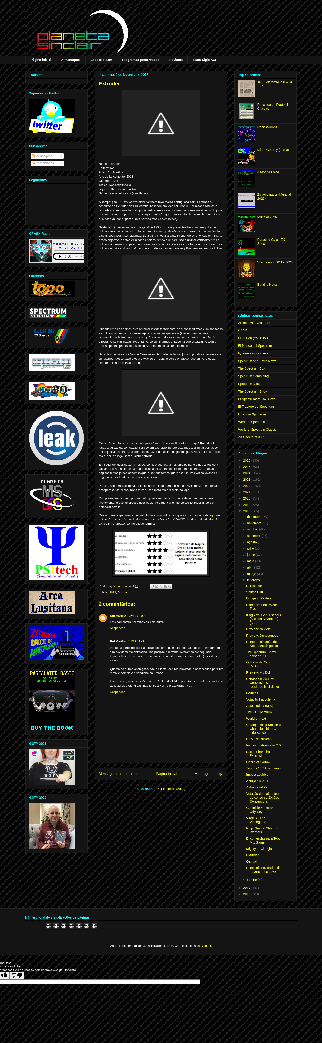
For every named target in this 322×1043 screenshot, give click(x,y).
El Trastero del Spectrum (256, 406)
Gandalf (252, 861)
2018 (112, 592)
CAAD (242, 330)
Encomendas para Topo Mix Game (263, 840)
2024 (247, 473)
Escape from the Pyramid (258, 754)
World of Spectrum (251, 422)
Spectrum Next (249, 384)
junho (251, 555)
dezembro (254, 517)
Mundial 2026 (267, 217)
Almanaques (70, 60)
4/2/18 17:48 (136, 641)
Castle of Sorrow (258, 762)
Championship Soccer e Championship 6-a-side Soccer (263, 729)
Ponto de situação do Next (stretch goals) (262, 644)
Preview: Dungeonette (262, 635)
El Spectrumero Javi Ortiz (256, 399)
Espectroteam (101, 60)
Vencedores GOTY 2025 (275, 262)
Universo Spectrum (252, 414)
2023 (247, 479)
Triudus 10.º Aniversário (263, 768)
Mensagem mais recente (118, 774)
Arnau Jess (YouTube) (254, 323)
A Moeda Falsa (268, 172)
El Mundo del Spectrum (255, 346)
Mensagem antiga (208, 774)
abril (250, 567)
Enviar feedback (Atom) (169, 789)
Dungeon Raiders (259, 598)
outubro (253, 529)
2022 (247, 486)
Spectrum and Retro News (257, 361)
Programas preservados (140, 60)
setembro (254, 536)
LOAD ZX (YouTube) (253, 338)
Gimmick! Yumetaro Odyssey (260, 810)
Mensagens (42, 156)
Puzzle (122, 592)
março (252, 574)
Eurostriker (254, 586)
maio (251, 561)
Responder (117, 628)
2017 (247, 888)
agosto (252, 542)
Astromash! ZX (257, 787)
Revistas (176, 60)
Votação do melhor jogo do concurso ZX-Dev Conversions (263, 797)
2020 (247, 498)
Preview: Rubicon (259, 739)
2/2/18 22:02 (136, 616)
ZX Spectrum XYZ (251, 437)
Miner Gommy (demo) (273, 150)
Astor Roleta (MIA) (259, 706)
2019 (247, 505)
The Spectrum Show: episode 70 (261, 654)
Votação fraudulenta (260, 699)
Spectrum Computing (253, 376)
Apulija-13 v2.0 (257, 781)
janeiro (252, 879)
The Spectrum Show (253, 391)
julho (251, 548)
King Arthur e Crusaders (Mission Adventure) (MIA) (263, 619)
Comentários (43, 163)
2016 (247, 894)
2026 (247, 460)
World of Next (256, 718)
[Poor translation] (17, 975)
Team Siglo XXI (204, 60)
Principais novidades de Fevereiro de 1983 (263, 870)
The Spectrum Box (251, 368)
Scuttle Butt (254, 592)
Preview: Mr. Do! (258, 672)
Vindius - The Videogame (256, 820)
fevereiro (253, 580)
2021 (247, 492)
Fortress (252, 693)
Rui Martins (118, 616)
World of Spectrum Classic (257, 429)
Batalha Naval (267, 284)
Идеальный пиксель (253, 353)
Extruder (252, 855)
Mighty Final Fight (259, 849)
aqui (212, 515)
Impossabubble (257, 774)
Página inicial (40, 60)
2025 (247, 467)
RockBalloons (267, 127)
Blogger (206, 945)
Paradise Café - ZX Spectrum (271, 241)
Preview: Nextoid (258, 629)
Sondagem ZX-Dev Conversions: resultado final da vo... (264, 683)
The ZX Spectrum (259, 712)
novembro (254, 523)
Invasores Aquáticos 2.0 (263, 745)
